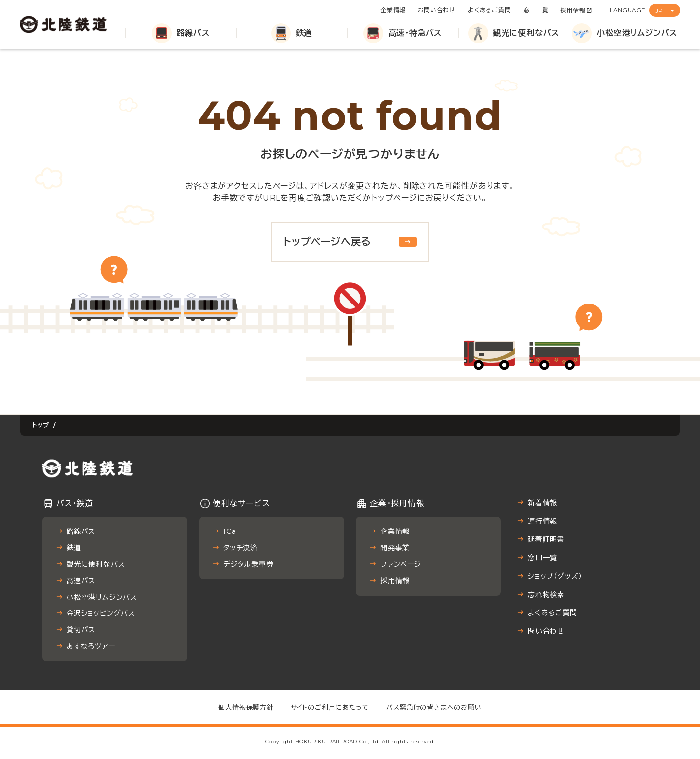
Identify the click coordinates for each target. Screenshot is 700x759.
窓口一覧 (536, 10)
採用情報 (573, 10)
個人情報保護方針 (245, 707)
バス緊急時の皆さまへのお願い (433, 707)
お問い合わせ (437, 10)
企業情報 (393, 10)
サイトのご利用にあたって (330, 707)
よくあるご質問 (489, 10)
